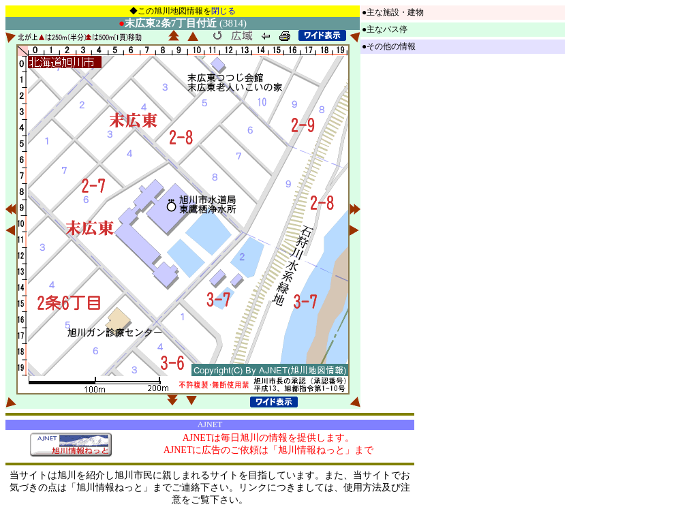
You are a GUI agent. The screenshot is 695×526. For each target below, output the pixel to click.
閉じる (223, 11)
